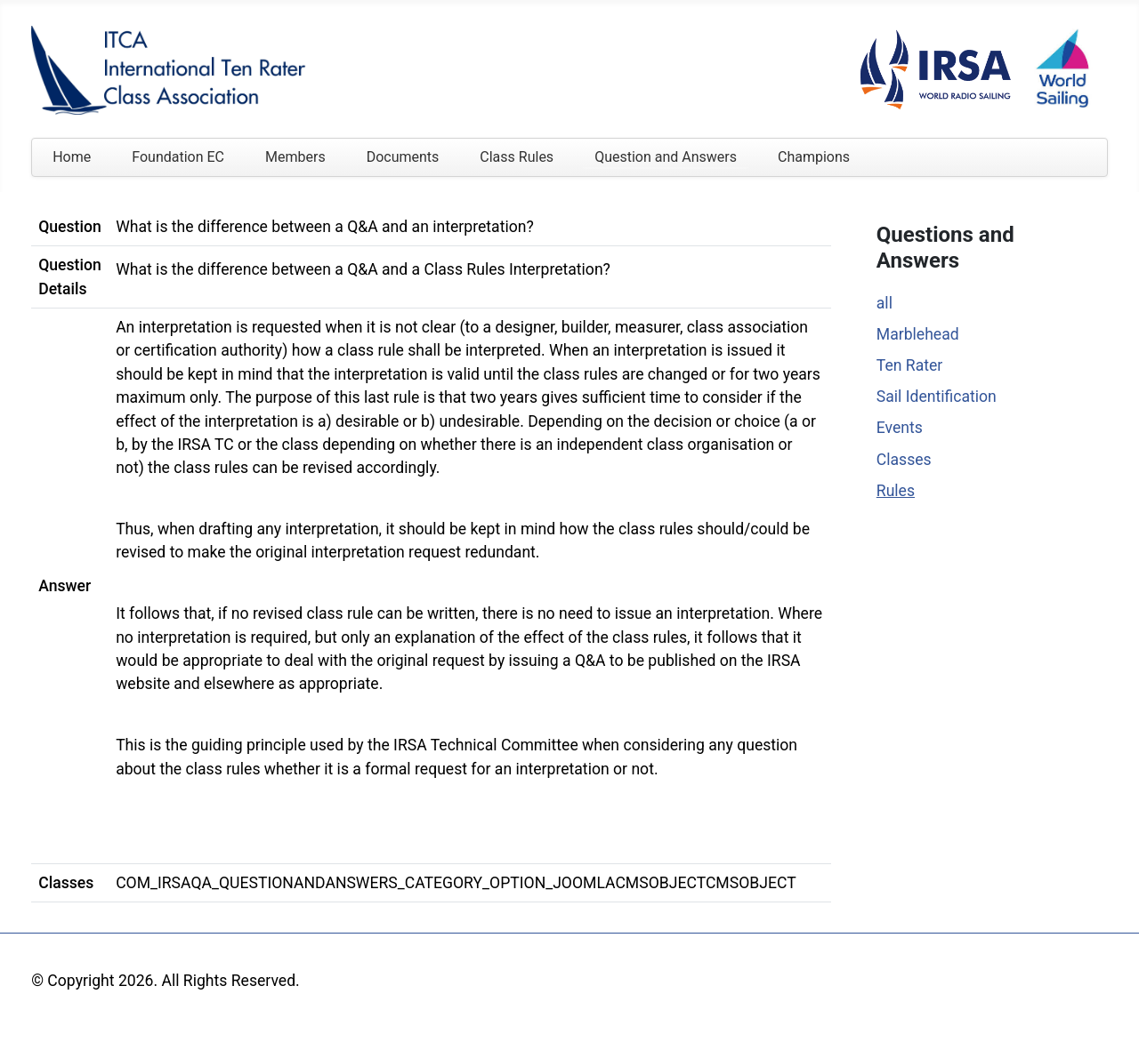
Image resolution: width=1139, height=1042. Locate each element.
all (884, 303)
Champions (814, 156)
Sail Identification (936, 396)
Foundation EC (178, 156)
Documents (403, 156)
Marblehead (917, 334)
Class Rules (516, 156)
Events (899, 428)
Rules (895, 491)
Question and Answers (665, 156)
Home (72, 156)
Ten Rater (909, 365)
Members (295, 156)
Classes (904, 460)
